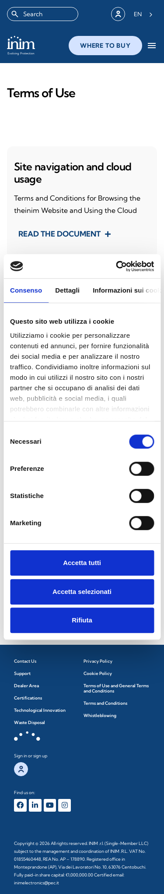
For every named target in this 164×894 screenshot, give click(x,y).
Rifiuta (82, 620)
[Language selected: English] (143, 14)
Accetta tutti (82, 562)
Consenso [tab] (26, 290)
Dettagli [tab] (67, 290)
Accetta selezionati (82, 591)
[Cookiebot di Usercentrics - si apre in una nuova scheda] (117, 266)
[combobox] (42, 14)
